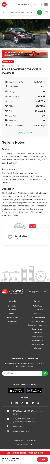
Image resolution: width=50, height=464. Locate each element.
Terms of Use (18, 440)
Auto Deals (37, 306)
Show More (25, 132)
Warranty (37, 348)
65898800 (17, 426)
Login (34, 4)
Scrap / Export (37, 329)
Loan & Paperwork (37, 317)
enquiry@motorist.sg (21, 431)
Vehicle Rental (37, 340)
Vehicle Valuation (37, 344)
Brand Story (12, 306)
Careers (12, 310)
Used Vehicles (37, 337)
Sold (42, 459)
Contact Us (12, 313)
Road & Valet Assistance (37, 325)
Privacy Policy (31, 440)
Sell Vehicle (23, 4)
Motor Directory (37, 321)
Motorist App (12, 317)
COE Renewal (37, 310)
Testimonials (13, 321)
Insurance (37, 313)
